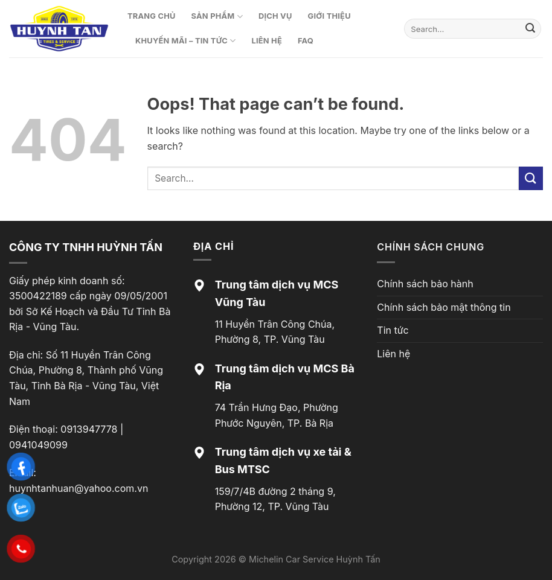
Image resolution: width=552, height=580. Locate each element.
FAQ (305, 40)
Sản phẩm (217, 16)
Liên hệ (266, 40)
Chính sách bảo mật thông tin (443, 307)
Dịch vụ (275, 16)
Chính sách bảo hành (425, 284)
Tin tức (392, 330)
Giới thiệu (329, 16)
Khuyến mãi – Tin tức (185, 40)
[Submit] (530, 29)
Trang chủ (151, 16)
